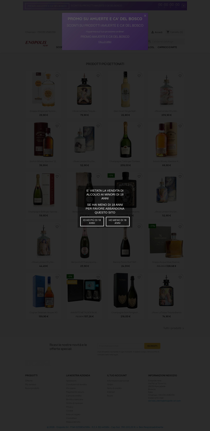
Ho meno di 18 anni (118, 222)
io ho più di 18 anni (92, 222)
